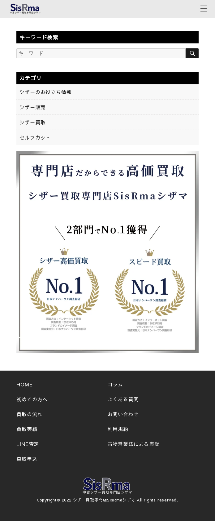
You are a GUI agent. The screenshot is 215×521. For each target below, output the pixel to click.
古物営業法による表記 (134, 443)
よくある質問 (123, 399)
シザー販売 (32, 107)
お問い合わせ (123, 414)
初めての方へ (32, 399)
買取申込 (26, 458)
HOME (24, 384)
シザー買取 (32, 122)
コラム (115, 384)
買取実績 (26, 428)
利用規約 (118, 428)
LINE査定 (27, 443)
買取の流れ (29, 414)
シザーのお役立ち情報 (45, 91)
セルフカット (35, 137)
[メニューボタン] (203, 7)
